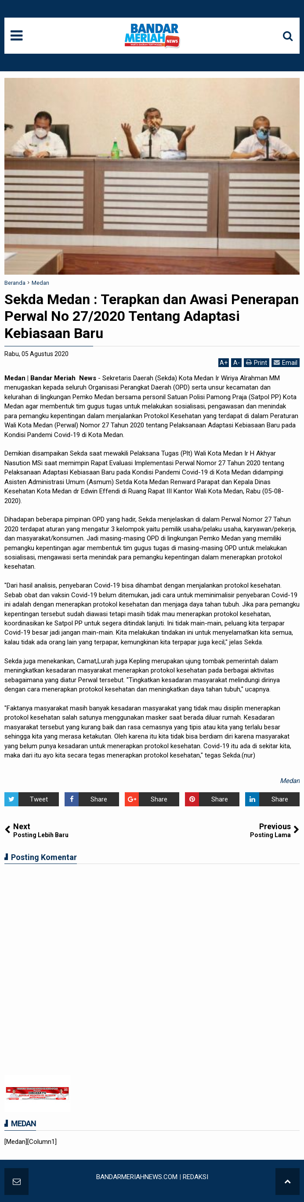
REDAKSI (195, 1177)
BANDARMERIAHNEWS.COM (136, 1177)
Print (256, 362)
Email (285, 362)
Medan (290, 781)
